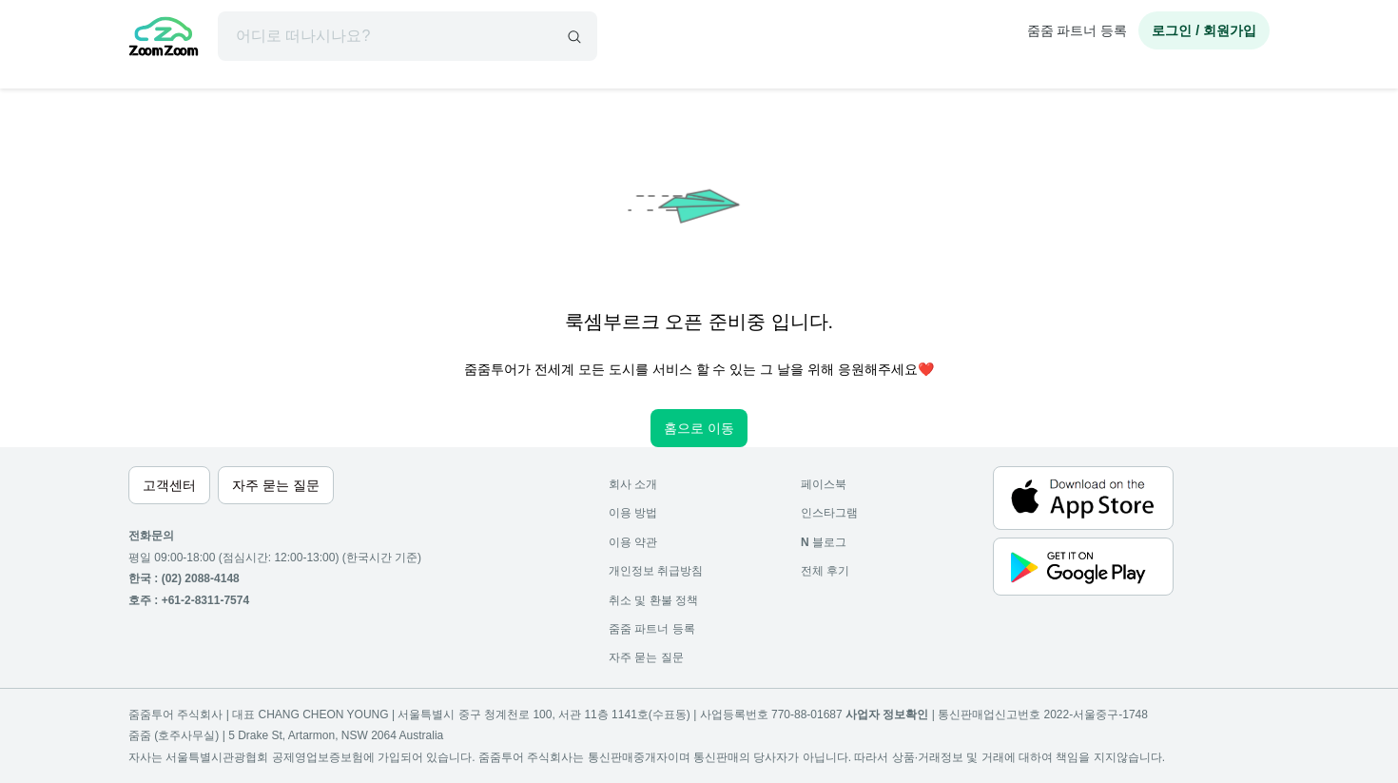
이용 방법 (633, 512)
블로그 (823, 542)
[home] (163, 39)
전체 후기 (825, 570)
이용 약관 (633, 542)
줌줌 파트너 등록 (1077, 30)
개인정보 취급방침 (656, 570)
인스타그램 (829, 512)
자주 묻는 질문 (646, 657)
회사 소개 (633, 484)
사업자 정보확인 (886, 714)
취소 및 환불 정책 (653, 600)
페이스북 (823, 484)
